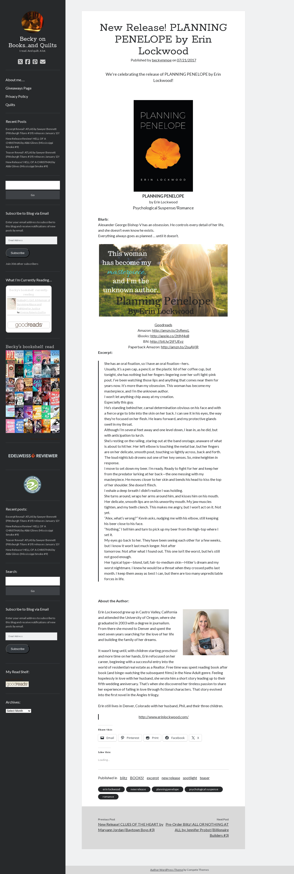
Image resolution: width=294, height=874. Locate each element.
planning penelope (167, 789)
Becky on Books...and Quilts (32, 42)
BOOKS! (137, 778)
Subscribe (18, 253)
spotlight (190, 778)
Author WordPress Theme (166, 869)
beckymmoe (162, 60)
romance (108, 796)
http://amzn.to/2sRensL (170, 330)
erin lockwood (111, 789)
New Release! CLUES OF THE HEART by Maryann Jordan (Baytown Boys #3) (130, 827)
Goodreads (163, 325)
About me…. (15, 80)
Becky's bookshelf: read (30, 347)
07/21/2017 (186, 60)
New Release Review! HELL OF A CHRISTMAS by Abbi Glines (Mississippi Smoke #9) (29, 143)
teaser (205, 778)
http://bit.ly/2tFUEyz (167, 341)
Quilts (10, 104)
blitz (123, 778)
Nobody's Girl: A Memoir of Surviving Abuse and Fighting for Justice (33, 304)
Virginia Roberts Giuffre (33, 312)
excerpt (153, 778)
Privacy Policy (17, 96)
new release (171, 778)
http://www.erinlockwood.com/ (164, 717)
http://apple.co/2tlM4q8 (169, 336)
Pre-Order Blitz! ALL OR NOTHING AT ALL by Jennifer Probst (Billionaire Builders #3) (197, 829)
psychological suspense (203, 789)
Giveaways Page (18, 88)
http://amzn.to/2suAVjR (179, 347)
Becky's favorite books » (45, 438)
